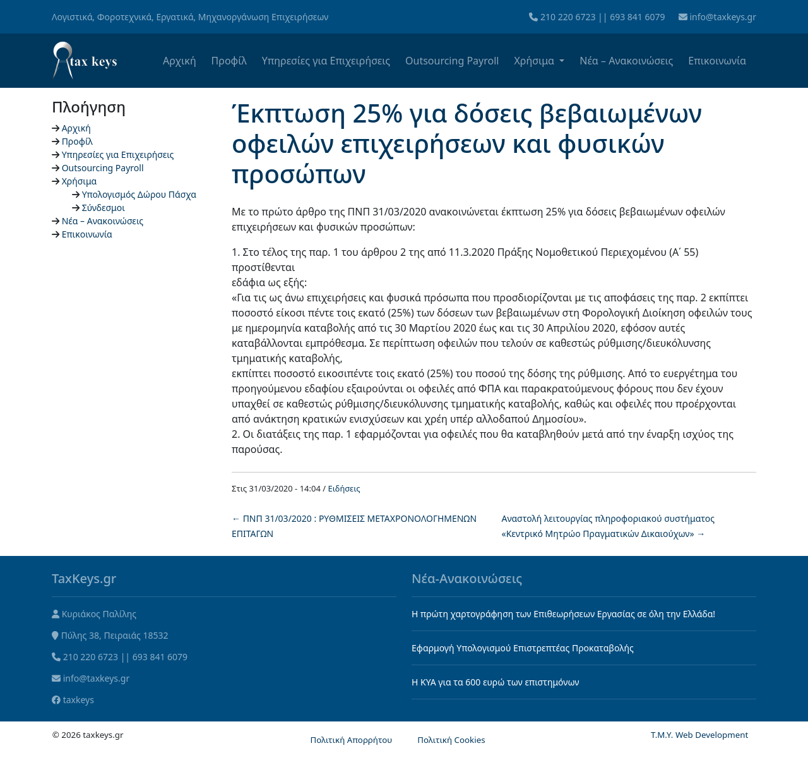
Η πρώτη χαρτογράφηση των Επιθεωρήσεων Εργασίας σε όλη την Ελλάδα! (563, 614)
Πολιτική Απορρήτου (351, 739)
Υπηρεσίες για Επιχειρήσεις (326, 61)
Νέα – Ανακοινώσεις (626, 61)
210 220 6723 (567, 17)
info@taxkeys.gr (722, 17)
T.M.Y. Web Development (699, 734)
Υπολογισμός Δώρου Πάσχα (139, 194)
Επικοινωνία (717, 61)
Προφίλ (229, 61)
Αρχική (179, 61)
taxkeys (78, 700)
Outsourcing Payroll (452, 61)
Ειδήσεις (344, 488)
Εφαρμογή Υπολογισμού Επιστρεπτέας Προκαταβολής (523, 648)
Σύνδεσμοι (103, 208)
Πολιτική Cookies (451, 739)
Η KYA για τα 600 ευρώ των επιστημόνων (495, 682)
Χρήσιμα (535, 61)
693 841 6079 (637, 17)
